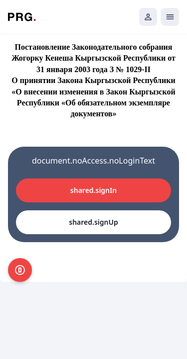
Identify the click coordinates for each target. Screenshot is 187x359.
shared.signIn (93, 190)
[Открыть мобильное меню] (170, 17)
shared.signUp (93, 222)
